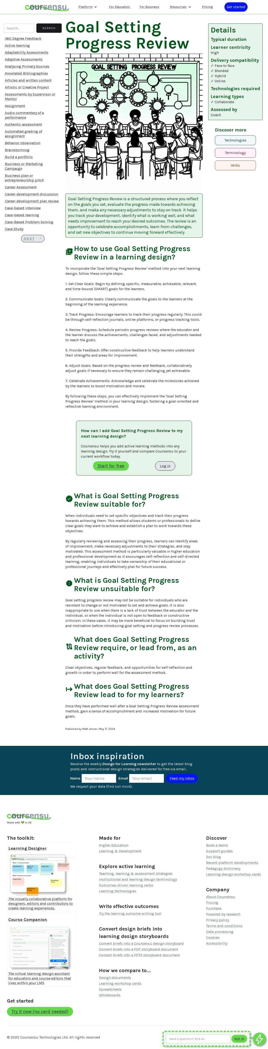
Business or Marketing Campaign (24, 166)
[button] (87, 6)
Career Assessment (21, 187)
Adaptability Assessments (26, 52)
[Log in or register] (236, 7)
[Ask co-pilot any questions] (259, 1039)
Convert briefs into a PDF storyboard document (138, 949)
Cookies (213, 937)
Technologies (235, 140)
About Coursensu (220, 897)
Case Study (14, 229)
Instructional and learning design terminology (138, 879)
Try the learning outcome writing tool (130, 913)
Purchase (213, 908)
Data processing (219, 931)
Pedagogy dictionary (223, 868)
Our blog (213, 857)
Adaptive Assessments (24, 59)
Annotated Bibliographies (26, 73)
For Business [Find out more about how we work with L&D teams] (149, 7)
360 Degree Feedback (23, 38)
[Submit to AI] (239, 1039)
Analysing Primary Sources (27, 66)
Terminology (235, 153)
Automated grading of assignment (23, 133)
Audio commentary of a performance (24, 115)
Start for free (111, 466)
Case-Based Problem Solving (29, 222)
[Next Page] (33, 238)
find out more (119, 786)
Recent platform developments (232, 862)
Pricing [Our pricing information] (207, 7)
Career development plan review (32, 201)
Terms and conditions (224, 926)
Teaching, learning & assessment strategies (136, 873)
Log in (165, 466)
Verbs (235, 165)
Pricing (212, 902)
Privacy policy (217, 920)
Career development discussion (31, 194)
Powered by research (223, 914)
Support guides (219, 851)
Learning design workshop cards (233, 874)
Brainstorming (17, 150)
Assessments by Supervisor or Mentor (30, 96)
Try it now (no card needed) (40, 1011)
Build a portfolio (19, 157)
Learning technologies (117, 891)
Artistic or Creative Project (27, 87)
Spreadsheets (110, 989)
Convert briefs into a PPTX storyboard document (139, 955)
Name (75, 778)
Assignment (15, 106)
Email (123, 778)
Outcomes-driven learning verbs (126, 885)
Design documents (115, 977)
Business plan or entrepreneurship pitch (24, 177)
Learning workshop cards (120, 983)
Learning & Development (120, 851)
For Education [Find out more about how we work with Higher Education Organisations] (119, 7)
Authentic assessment (23, 124)
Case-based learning (22, 215)
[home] (47, 7)
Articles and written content (28, 80)
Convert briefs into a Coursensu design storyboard (141, 943)
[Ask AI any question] (198, 1038)
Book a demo (217, 845)
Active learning (17, 45)
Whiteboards (110, 995)
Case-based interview (23, 208)
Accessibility (216, 943)
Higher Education (113, 845)
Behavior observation (22, 143)
